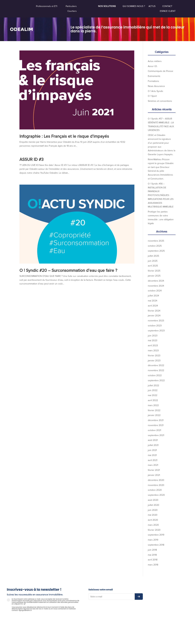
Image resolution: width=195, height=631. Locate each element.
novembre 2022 (156, 370)
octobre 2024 (155, 290)
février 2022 (154, 410)
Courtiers (72, 11)
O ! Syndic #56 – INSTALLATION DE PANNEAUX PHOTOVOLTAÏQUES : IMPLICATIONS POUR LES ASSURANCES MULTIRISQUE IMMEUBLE (160, 195)
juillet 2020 (153, 505)
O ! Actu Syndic (155, 91)
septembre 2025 (156, 250)
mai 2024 (152, 300)
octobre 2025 (155, 245)
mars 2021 (153, 465)
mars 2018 (153, 564)
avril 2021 (152, 460)
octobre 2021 (154, 430)
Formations (153, 81)
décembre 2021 (156, 420)
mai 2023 (152, 340)
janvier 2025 (154, 275)
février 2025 (154, 270)
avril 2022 (153, 400)
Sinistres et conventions (160, 101)
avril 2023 (153, 345)
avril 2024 (153, 305)
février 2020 (154, 530)
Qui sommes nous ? (134, 6)
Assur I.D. (152, 66)
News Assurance (156, 86)
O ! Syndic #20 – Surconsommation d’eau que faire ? (68, 270)
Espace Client (168, 11)
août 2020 (153, 500)
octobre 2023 (155, 325)
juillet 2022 (153, 385)
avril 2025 (153, 265)
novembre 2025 (156, 240)
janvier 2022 (154, 415)
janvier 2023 (154, 360)
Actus (151, 6)
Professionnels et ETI (46, 6)
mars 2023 (153, 350)
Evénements (154, 76)
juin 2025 (152, 261)
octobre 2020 (155, 490)
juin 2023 (152, 335)
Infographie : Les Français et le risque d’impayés (64, 136)
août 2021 (153, 440)
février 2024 (154, 310)
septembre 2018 (156, 544)
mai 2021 (152, 455)
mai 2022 (152, 395)
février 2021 (154, 470)
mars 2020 (153, 525)
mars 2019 (153, 539)
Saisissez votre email (101, 589)
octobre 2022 (155, 375)
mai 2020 (152, 515)
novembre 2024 (156, 285)
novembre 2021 (156, 425)
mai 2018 (152, 555)
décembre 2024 (156, 280)
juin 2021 (152, 450)
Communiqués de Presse (160, 71)
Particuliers (71, 6)
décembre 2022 (156, 365)
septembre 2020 (156, 495)
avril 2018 (152, 559)
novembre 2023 (156, 320)
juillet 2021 (153, 445)
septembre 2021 (156, 435)
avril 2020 (153, 520)
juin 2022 (152, 390)
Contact (167, 6)
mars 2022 (153, 405)
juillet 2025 (153, 256)
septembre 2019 (156, 534)
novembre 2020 (156, 485)
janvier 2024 (154, 315)
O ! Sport (152, 96)
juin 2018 (152, 549)
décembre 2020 (156, 480)
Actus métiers (155, 61)
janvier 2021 (154, 475)
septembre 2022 (156, 380)
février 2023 (154, 355)
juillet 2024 (153, 295)
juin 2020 (153, 510)
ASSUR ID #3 (31, 159)
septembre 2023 (156, 330)
